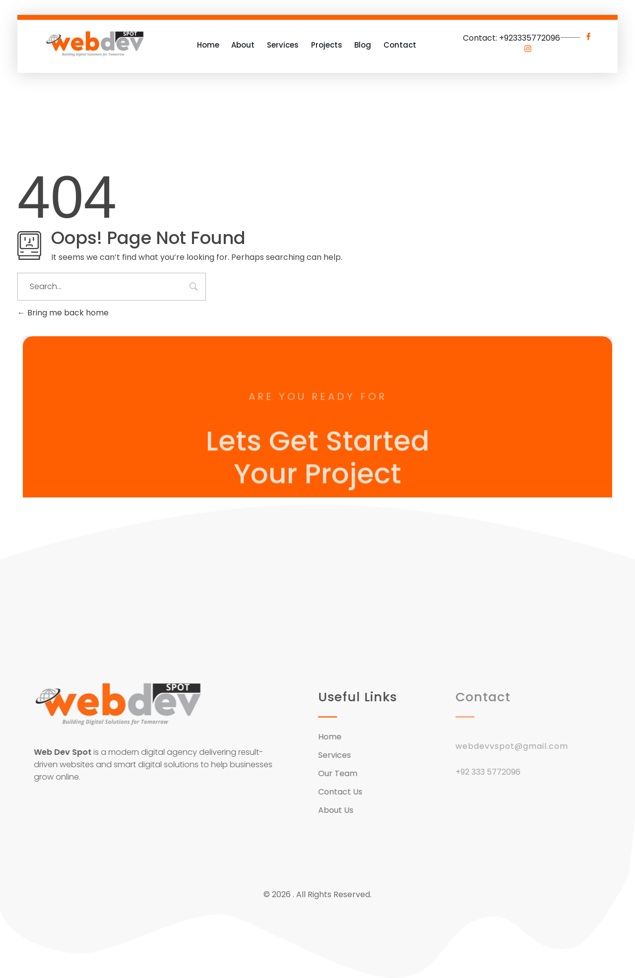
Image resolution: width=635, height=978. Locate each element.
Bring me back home (63, 312)
